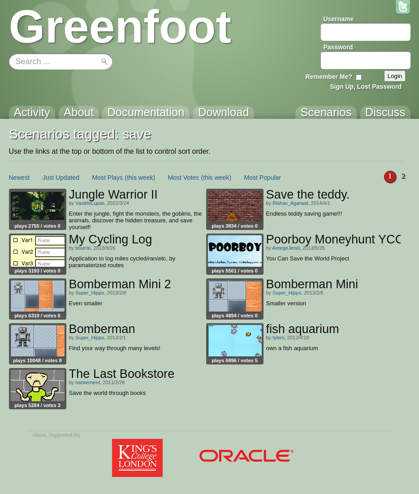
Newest (19, 177)
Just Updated (61, 177)
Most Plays (107, 177)
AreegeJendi (286, 248)
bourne (83, 248)
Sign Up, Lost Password (366, 86)
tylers (278, 337)
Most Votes (183, 177)
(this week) (140, 177)
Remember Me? (329, 76)
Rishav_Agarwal (290, 203)
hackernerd (87, 382)
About (39, 435)
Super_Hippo (89, 292)
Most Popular (262, 177)
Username (339, 18)
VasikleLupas (89, 203)
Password (338, 47)
